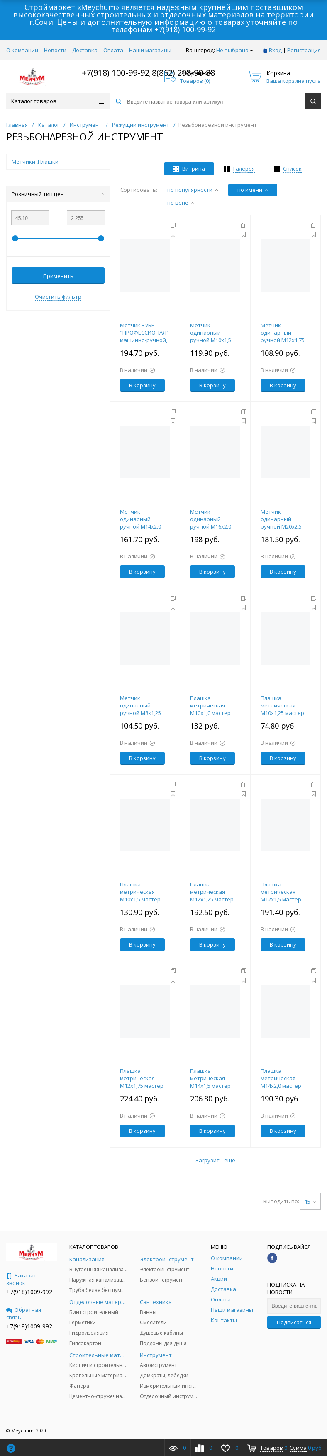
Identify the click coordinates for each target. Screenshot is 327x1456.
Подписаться (294, 1322)
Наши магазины (150, 50)
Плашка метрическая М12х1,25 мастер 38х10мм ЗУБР (212, 895)
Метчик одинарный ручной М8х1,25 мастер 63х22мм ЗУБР (141, 713)
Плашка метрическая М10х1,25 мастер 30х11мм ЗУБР (282, 709)
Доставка (85, 50)
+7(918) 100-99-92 (185, 29)
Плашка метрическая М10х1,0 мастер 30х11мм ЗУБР (210, 709)
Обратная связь (23, 1313)
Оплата (113, 50)
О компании (22, 50)
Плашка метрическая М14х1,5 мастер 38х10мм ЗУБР (210, 1082)
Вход (275, 50)
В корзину (142, 385)
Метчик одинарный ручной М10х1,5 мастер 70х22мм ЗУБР (211, 340)
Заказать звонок (23, 1279)
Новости (55, 50)
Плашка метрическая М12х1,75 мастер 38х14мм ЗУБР (142, 1082)
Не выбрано (234, 50)
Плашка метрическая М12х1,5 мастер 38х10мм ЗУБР (281, 895)
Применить (58, 276)
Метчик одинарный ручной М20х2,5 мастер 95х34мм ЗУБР (282, 526)
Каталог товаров (57, 101)
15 (310, 1201)
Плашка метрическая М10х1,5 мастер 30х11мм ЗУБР (140, 895)
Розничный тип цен (58, 194)
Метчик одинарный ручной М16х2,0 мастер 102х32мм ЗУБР (212, 526)
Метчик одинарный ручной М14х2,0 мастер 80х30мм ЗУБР (141, 526)
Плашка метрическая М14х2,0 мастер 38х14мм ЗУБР (281, 1082)
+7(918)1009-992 (29, 1292)
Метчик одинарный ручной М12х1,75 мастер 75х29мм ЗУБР (283, 340)
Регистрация (304, 50)
